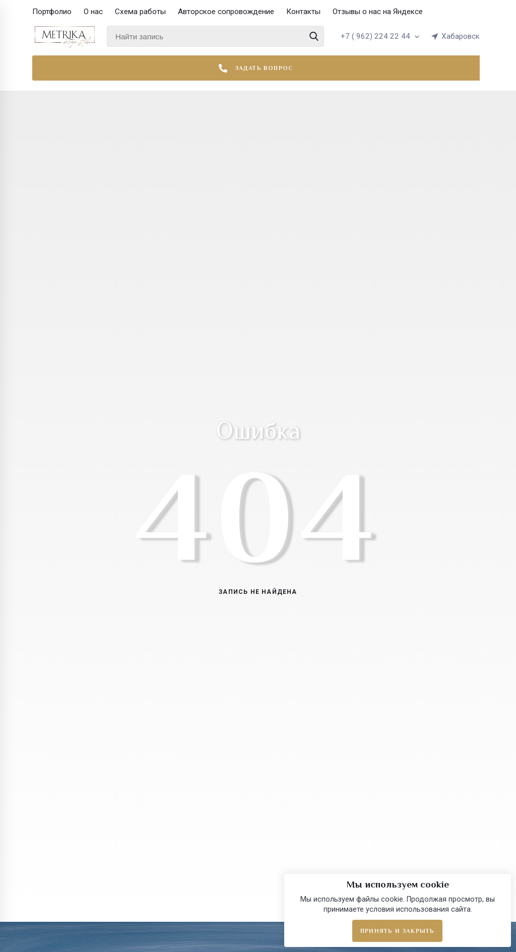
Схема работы (140, 11)
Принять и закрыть (397, 930)
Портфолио (52, 11)
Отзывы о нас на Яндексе (378, 11)
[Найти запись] (215, 36)
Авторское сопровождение (226, 11)
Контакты (303, 11)
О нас (93, 11)
